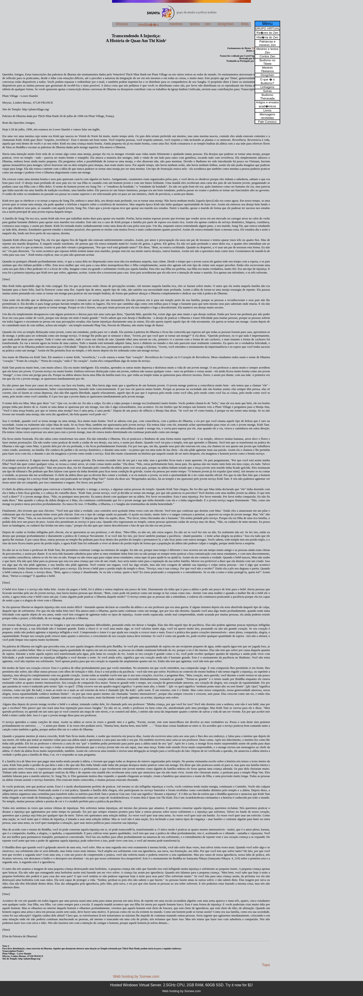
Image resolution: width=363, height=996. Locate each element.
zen (208, 24)
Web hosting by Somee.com (136, 976)
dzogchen (226, 24)
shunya (122, 24)
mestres (176, 24)
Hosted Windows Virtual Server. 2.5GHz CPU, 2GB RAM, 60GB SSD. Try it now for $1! (181, 985)
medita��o (148, 25)
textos (195, 24)
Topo (266, 965)
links (245, 24)
